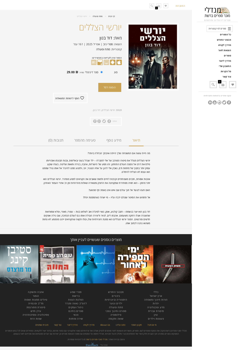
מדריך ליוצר (225, 60)
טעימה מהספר (85, 140)
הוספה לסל (110, 87)
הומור (36, 296)
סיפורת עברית (156, 311)
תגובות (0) (56, 140)
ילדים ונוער (115, 303)
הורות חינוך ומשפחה (156, 299)
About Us (105, 324)
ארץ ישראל (156, 296)
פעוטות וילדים (156, 318)
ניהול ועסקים (75, 307)
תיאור (136, 140)
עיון (156, 314)
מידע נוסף (113, 140)
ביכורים (116, 296)
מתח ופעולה (98, 16)
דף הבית (111, 16)
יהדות (156, 303)
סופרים (227, 55)
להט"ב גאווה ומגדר (76, 303)
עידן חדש (36, 311)
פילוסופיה (116, 314)
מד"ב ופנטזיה (36, 303)
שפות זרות (36, 318)
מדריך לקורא (224, 45)
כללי (156, 292)
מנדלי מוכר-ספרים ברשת (97, 339)
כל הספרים (225, 34)
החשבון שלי (225, 66)
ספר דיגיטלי (84, 72)
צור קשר (227, 76)
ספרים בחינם (75, 311)
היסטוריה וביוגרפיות (116, 299)
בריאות (76, 296)
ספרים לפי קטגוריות (217, 28)
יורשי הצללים (108, 110)
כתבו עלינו (121, 324)
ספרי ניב (108, 44)
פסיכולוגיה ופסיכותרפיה (36, 314)
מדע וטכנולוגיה (155, 307)
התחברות (180, 5)
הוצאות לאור (224, 50)
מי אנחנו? (151, 324)
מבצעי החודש (224, 39)
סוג (115, 72)
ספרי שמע (76, 292)
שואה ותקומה (115, 318)
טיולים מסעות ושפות (35, 299)
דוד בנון (106, 38)
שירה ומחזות (76, 318)
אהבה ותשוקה (36, 292)
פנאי (76, 314)
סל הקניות (226, 71)
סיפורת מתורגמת (36, 307)
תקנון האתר (136, 324)
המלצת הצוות (76, 299)
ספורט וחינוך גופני (115, 311)
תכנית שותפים (41, 324)
